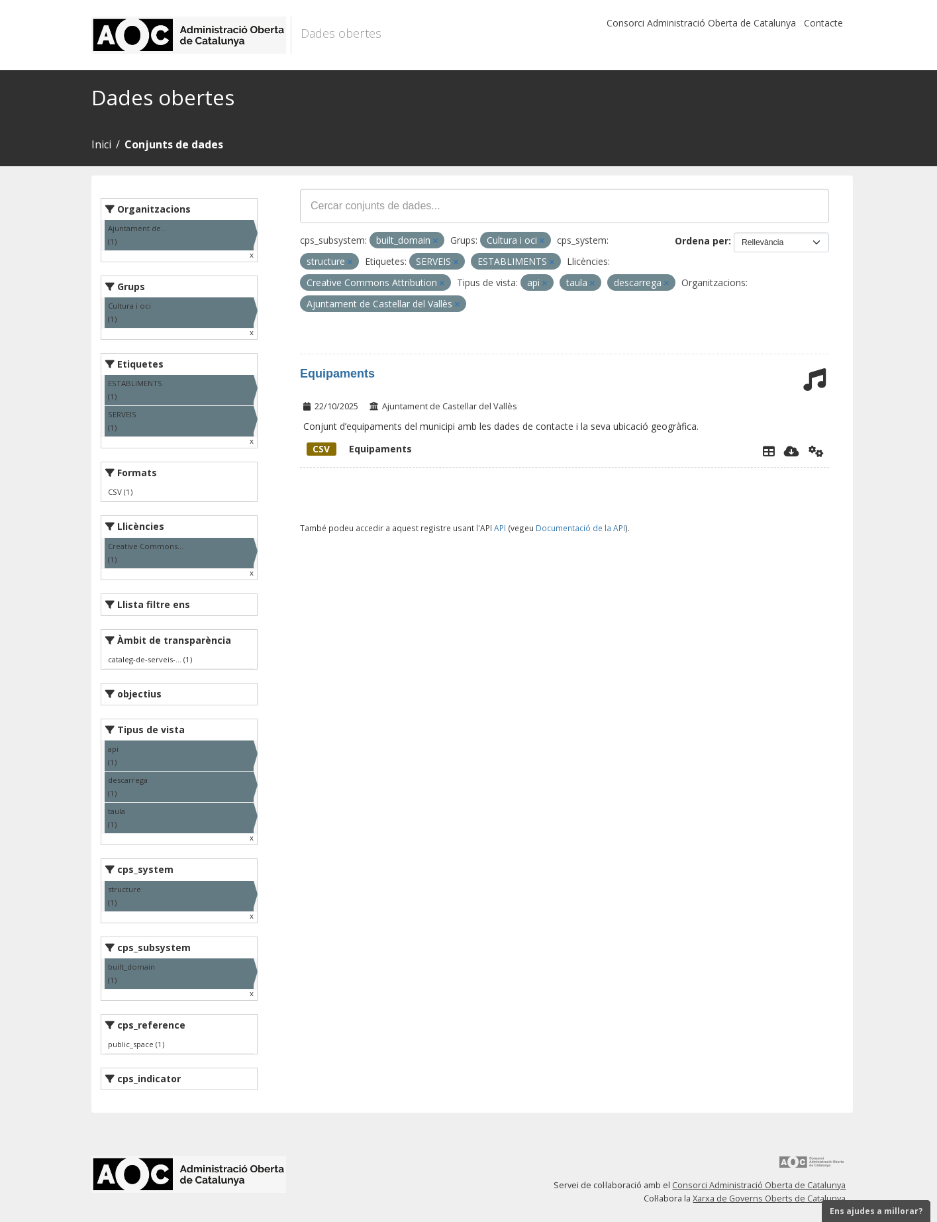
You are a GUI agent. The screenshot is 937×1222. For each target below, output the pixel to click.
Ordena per (701, 240)
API (500, 528)
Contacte (823, 23)
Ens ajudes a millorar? (876, 1211)
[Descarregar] (791, 451)
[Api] (816, 451)
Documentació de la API (580, 528)
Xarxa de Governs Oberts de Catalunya (769, 1198)
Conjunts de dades (173, 144)
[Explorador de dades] (769, 451)
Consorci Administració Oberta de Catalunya (701, 23)
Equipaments (337, 373)
